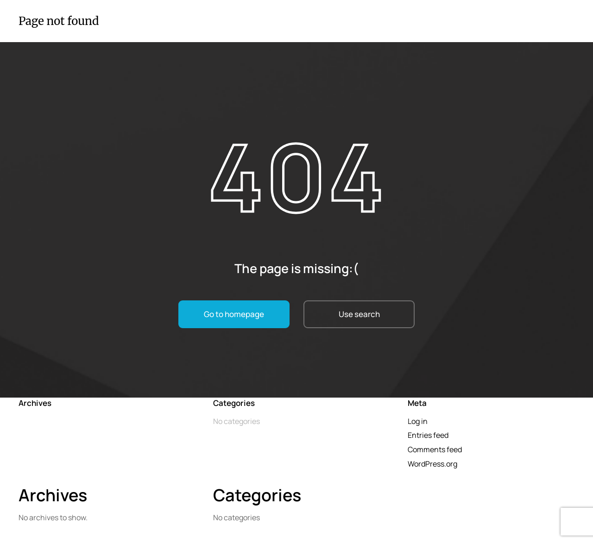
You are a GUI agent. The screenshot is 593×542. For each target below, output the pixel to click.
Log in (418, 421)
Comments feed (435, 449)
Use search (359, 314)
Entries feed (428, 435)
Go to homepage (234, 314)
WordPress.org (432, 464)
